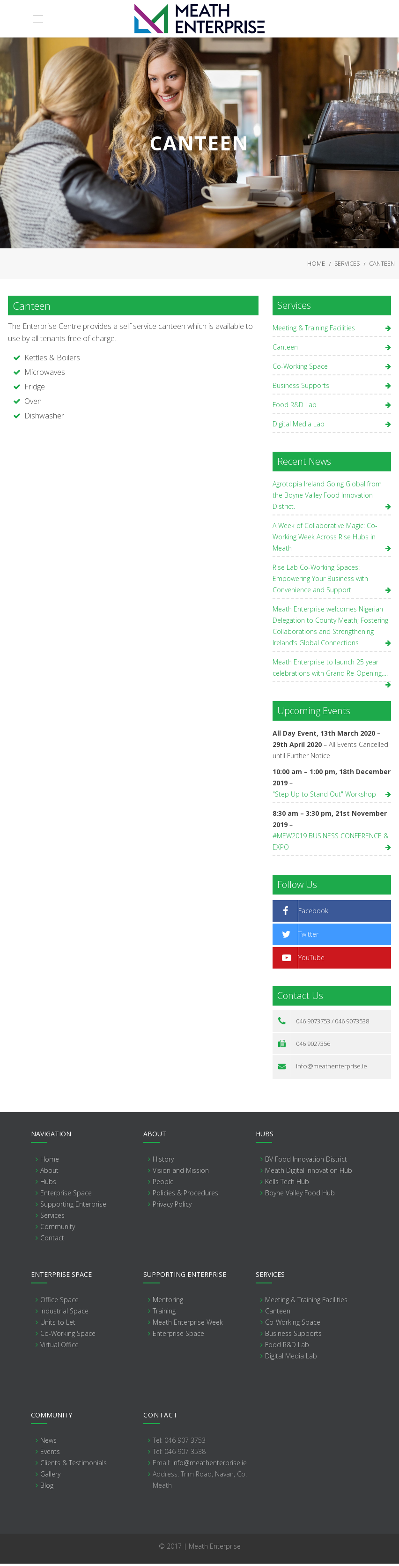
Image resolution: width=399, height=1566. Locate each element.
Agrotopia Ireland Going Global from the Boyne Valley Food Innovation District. (327, 497)
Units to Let (57, 1324)
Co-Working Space (300, 368)
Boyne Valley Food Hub (300, 1195)
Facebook (313, 913)
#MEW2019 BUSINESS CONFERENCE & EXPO (330, 844)
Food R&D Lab (295, 407)
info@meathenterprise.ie (331, 1068)
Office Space (59, 1302)
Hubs (48, 1183)
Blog (46, 1487)
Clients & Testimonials (73, 1465)
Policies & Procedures (185, 1195)
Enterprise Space (66, 1195)
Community (57, 1228)
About (49, 1172)
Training (164, 1313)
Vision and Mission (181, 1172)
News (48, 1442)
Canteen (285, 349)
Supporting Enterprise (73, 1206)
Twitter (308, 936)
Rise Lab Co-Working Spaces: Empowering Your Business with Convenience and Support (320, 581)
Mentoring (168, 1302)
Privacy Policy (172, 1206)
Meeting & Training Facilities (314, 330)
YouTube (311, 959)
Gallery (50, 1476)
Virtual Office (59, 1346)
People (163, 1183)
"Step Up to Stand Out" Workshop (324, 796)
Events (50, 1453)
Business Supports (301, 387)
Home (316, 265)
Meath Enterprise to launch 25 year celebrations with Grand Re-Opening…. (330, 670)
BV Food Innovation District (306, 1161)
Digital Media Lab (299, 426)
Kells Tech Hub (287, 1183)
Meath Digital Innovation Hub (308, 1172)
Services (347, 265)
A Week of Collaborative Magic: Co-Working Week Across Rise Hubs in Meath (325, 539)
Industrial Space (64, 1313)
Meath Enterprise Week (188, 1324)
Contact (52, 1240)
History (163, 1161)
